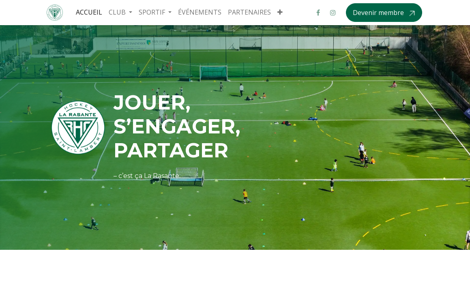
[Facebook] (318, 12)
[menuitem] (89, 12)
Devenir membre (379, 12)
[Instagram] (332, 12)
